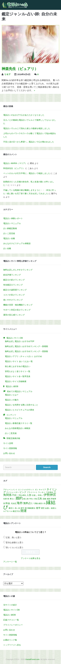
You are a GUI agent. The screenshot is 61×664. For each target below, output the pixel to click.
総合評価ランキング (12, 275)
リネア (7, 74)
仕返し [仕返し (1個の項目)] (34, 495)
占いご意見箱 (9, 233)
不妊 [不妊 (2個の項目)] (14, 495)
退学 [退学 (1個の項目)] (22, 508)
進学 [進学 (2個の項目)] (38, 508)
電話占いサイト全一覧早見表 (17, 376)
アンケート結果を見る (30, 558)
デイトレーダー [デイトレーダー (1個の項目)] (12, 492)
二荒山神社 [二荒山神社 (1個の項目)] (21, 495)
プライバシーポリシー (13, 625)
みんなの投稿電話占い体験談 (17, 428)
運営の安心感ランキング (14, 315)
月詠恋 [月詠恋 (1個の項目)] (13, 503)
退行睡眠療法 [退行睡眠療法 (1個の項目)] (30, 508)
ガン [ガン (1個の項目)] (36, 489)
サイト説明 (8, 443)
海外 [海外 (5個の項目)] (20, 503)
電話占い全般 (9, 238)
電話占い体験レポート (13, 218)
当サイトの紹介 (10, 605)
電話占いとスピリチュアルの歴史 (19, 410)
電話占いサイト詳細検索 (15, 381)
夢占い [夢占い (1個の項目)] (12, 499)
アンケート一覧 (10, 562)
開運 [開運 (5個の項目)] (23, 510)
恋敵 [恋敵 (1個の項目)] (44, 499)
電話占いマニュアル (12, 223)
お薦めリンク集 (10, 640)
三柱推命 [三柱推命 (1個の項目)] (49, 492)
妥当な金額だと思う (14, 542)
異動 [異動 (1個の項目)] (36, 503)
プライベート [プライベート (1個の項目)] (32, 492)
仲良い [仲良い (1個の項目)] (40, 495)
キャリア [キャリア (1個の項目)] (42, 489)
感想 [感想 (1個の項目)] (48, 499)
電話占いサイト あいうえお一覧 (19, 361)
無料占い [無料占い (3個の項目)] (28, 503)
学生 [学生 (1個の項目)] (31, 499)
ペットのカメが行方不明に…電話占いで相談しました (26, 173)
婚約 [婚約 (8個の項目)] (19, 498)
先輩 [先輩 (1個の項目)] (5, 499)
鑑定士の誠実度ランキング (15, 290)
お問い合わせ (9, 453)
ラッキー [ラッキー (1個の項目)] (41, 492)
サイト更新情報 (10, 448)
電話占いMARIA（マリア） (15, 163)
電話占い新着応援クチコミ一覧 (18, 423)
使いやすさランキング (13, 300)
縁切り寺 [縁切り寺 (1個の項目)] (42, 503)
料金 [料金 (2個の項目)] (8, 503)
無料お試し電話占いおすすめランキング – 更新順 (26, 351)
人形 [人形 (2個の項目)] (29, 495)
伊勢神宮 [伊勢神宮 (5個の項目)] (50, 494)
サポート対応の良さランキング (17, 310)
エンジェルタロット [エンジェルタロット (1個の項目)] (26, 489)
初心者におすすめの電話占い (17, 366)
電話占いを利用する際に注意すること (21, 405)
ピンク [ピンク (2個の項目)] (23, 492)
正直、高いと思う (13, 537)
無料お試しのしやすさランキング (18, 270)
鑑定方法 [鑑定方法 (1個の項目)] (16, 511)
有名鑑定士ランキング (13, 285)
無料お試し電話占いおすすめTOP (19, 341)
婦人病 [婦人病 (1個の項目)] (26, 499)
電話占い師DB (9, 615)
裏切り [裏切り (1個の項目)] (11, 508)
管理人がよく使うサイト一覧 (17, 371)
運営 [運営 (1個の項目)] (43, 508)
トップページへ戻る (12, 645)
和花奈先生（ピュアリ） (14, 168)
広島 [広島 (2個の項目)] (39, 498)
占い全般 (7, 248)
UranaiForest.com (32, 659)
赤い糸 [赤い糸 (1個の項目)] (17, 508)
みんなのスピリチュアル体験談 (17, 243)
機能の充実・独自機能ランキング (18, 305)
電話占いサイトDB (11, 610)
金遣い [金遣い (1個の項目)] (47, 508)
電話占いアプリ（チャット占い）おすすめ (23, 356)
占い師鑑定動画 (10, 228)
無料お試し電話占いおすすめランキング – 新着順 (26, 346)
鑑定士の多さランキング (14, 280)
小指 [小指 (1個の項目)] (35, 499)
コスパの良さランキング (14, 295)
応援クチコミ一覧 (11, 620)
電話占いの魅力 (12, 400)
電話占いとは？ (12, 395)
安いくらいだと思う (14, 547)
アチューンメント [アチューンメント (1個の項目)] (10, 489)
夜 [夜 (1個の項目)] (8, 499)
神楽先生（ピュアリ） (20, 69)
